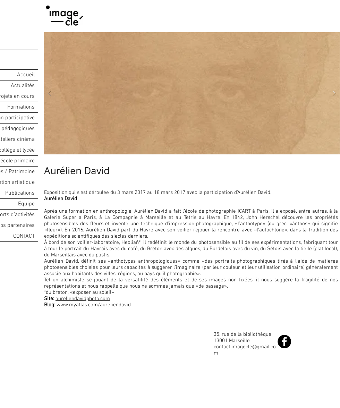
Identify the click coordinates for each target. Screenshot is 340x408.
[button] (192, 93)
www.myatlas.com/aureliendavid (94, 305)
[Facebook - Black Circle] (284, 341)
